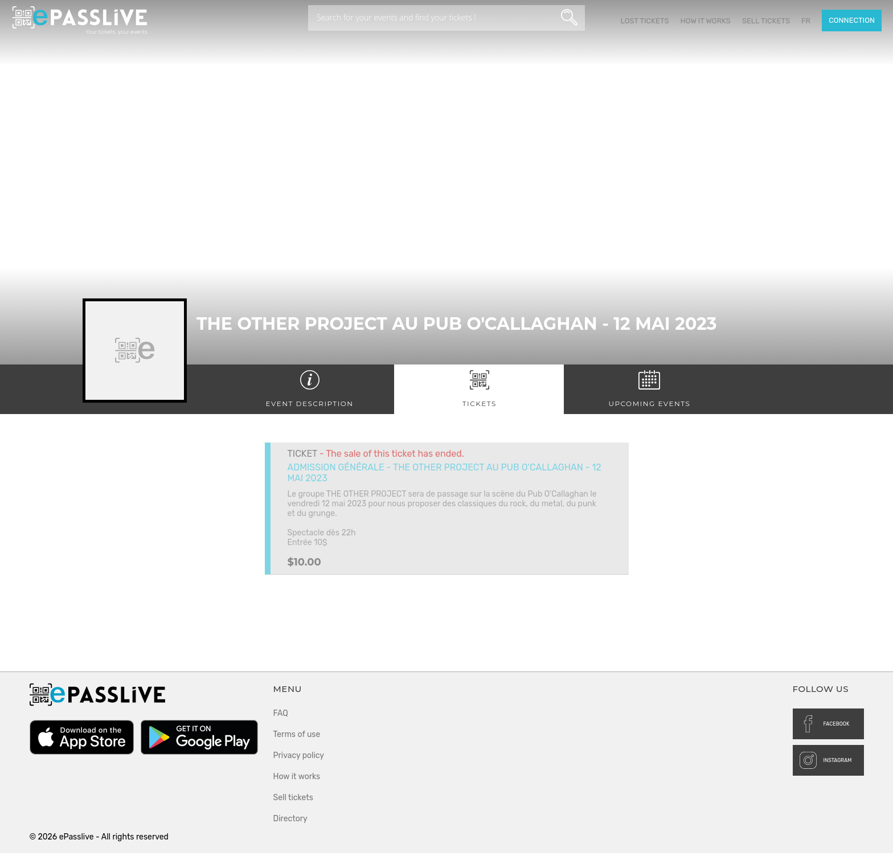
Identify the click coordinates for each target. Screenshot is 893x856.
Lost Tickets (644, 21)
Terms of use (297, 737)
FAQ (280, 716)
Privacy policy (299, 758)
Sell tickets (766, 21)
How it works (705, 21)
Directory (290, 821)
